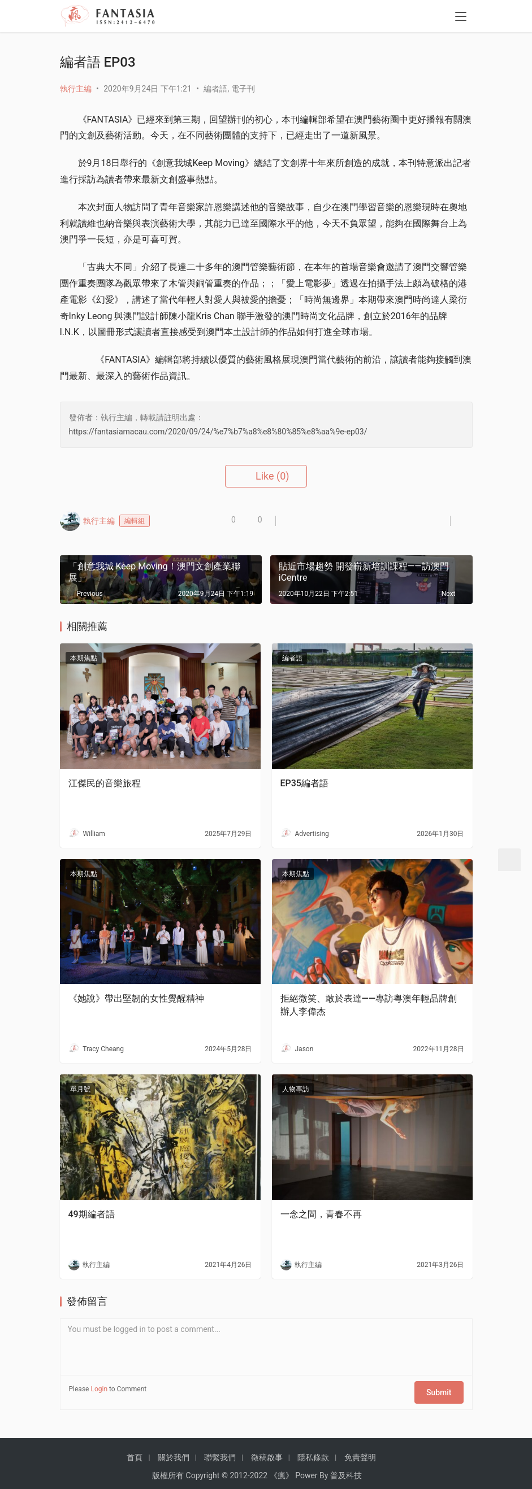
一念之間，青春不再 (321, 1214)
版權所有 (168, 1468)
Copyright (203, 1468)
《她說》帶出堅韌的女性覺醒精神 (136, 998)
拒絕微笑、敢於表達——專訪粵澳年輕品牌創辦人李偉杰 (368, 1004)
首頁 (134, 1450)
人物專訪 (295, 1089)
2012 (238, 1468)
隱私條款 (313, 1450)
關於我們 (173, 1450)
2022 (258, 1468)
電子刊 (243, 88)
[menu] (461, 18)
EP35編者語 (304, 783)
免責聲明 (360, 1450)
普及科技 (346, 1468)
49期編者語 (91, 1214)
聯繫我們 (220, 1450)
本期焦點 (83, 658)
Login (98, 1389)
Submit (443, 1389)
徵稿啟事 (267, 1450)
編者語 (215, 88)
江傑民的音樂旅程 (104, 783)
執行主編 (76, 88)
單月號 (80, 1089)
